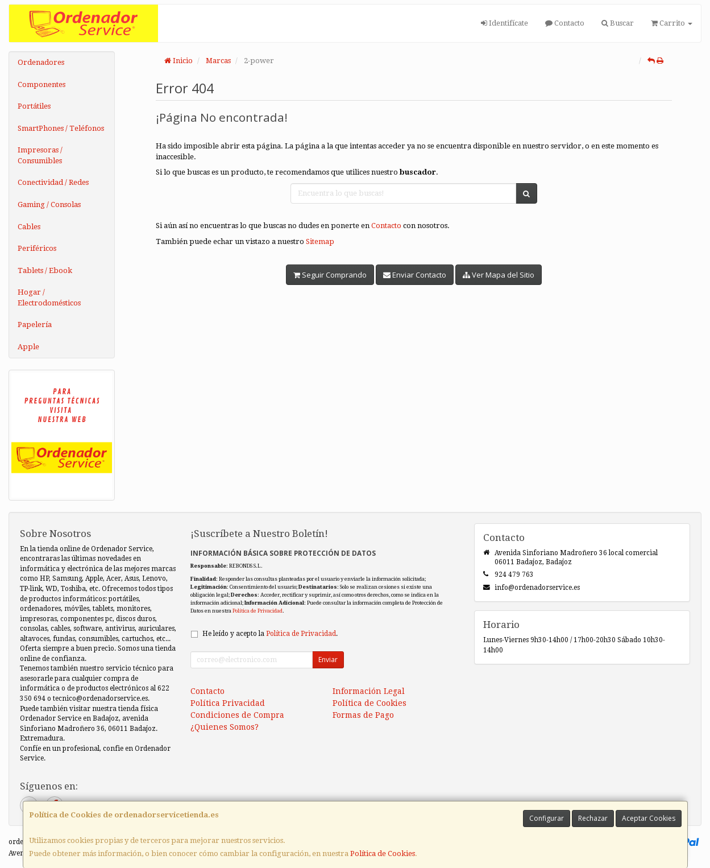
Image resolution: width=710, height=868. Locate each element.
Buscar (617, 23)
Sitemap (320, 241)
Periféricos (37, 248)
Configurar (546, 818)
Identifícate (504, 23)
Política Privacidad (227, 703)
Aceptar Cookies (648, 818)
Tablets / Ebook (45, 270)
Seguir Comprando (330, 275)
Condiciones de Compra (237, 715)
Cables (29, 226)
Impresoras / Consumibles (40, 155)
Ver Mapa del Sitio (498, 275)
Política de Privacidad (257, 610)
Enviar (328, 659)
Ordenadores (41, 62)
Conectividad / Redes (53, 182)
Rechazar (593, 818)
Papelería (35, 324)
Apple (28, 346)
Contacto (564, 23)
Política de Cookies (382, 853)
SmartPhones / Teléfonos (61, 128)
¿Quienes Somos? (224, 726)
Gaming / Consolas (49, 204)
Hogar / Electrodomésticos (49, 297)
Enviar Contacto (414, 275)
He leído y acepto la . (270, 634)
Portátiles (34, 106)
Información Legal (369, 691)
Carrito (671, 23)
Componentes (41, 84)
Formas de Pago (363, 715)
